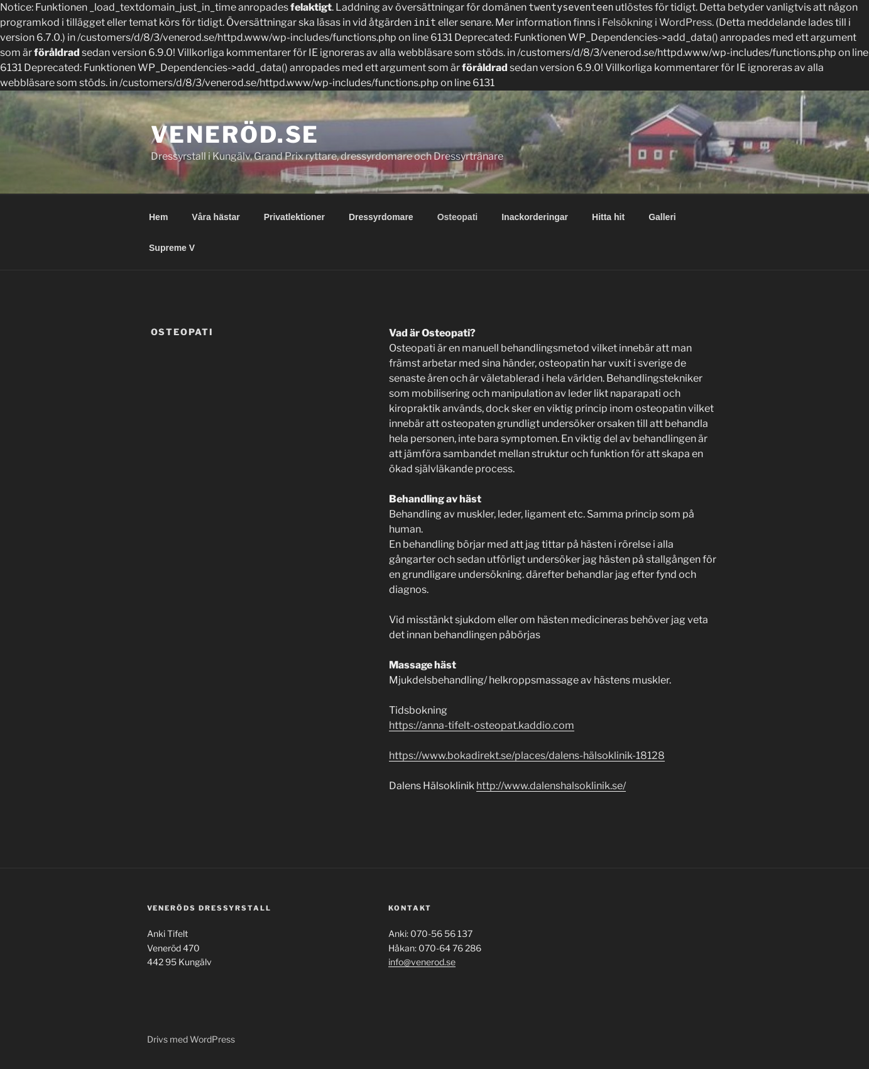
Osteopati (457, 217)
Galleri (662, 217)
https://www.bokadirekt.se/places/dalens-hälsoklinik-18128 (527, 756)
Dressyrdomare (381, 217)
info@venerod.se (422, 961)
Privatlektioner (294, 217)
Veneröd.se (235, 134)
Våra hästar (215, 217)
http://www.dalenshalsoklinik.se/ (551, 786)
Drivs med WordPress (191, 1039)
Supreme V (172, 248)
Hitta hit (608, 217)
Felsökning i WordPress (657, 22)
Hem (158, 217)
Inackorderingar (534, 217)
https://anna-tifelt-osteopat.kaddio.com (481, 725)
